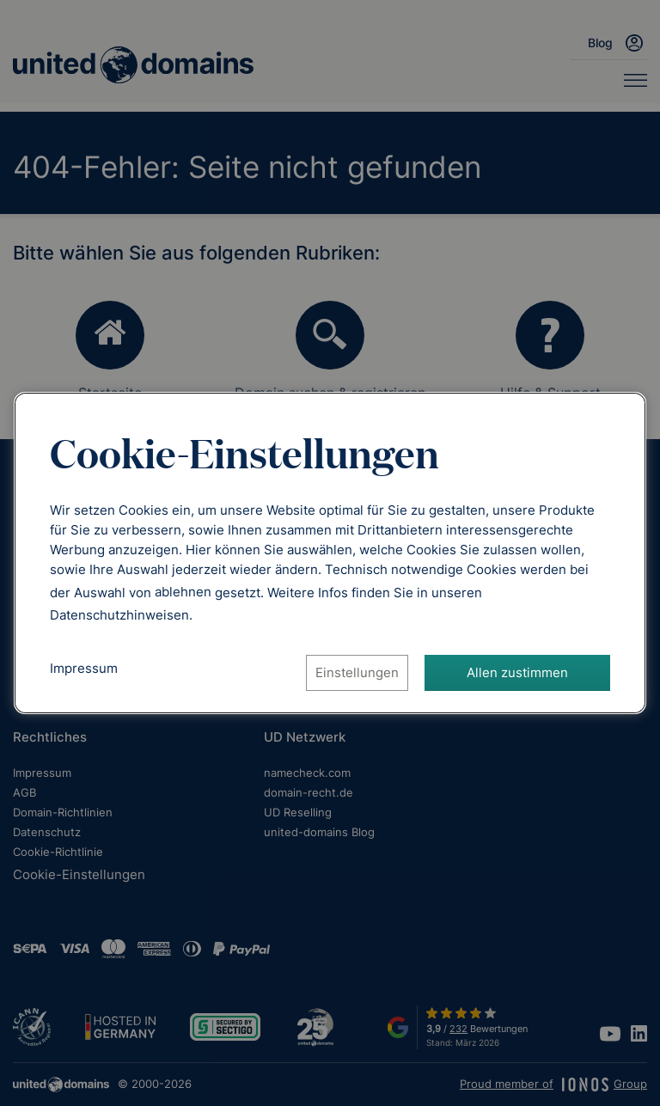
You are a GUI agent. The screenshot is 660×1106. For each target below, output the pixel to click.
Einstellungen (357, 672)
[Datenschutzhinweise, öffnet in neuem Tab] (119, 615)
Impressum (84, 668)
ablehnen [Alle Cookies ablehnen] (183, 592)
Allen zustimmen (517, 672)
